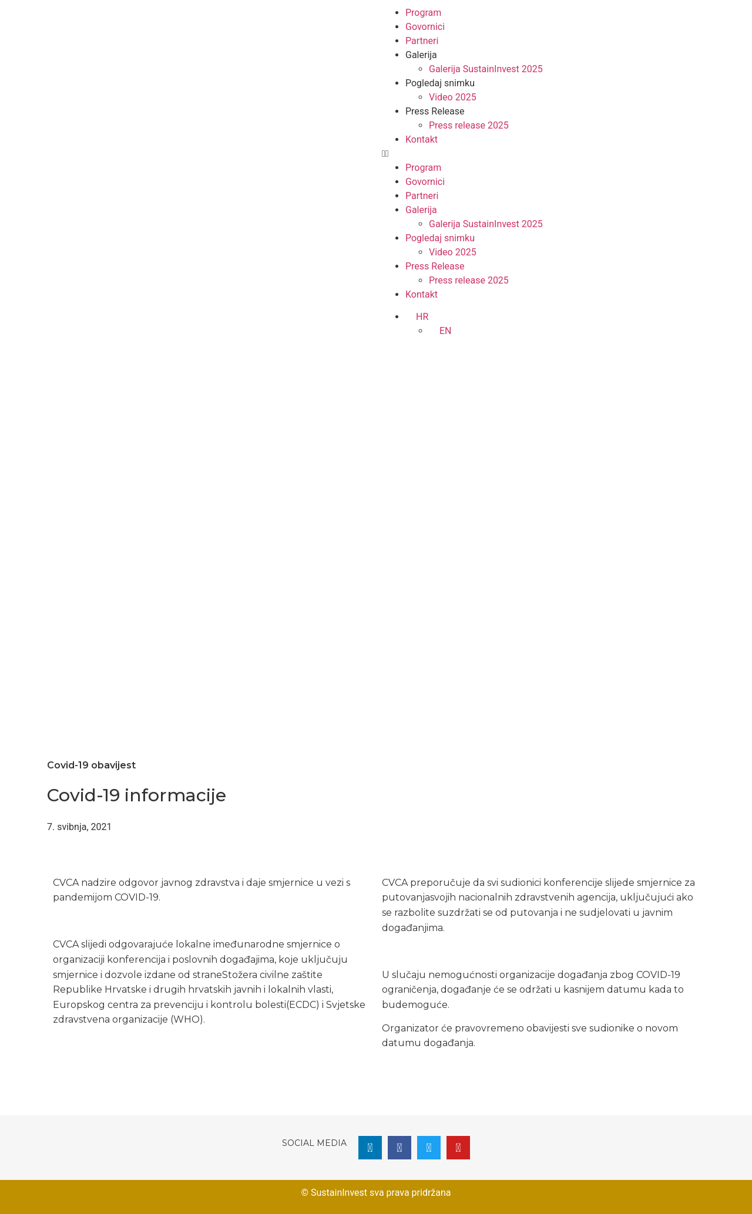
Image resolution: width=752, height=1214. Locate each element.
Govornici (425, 26)
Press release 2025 (469, 125)
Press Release (435, 111)
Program (423, 12)
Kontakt (421, 139)
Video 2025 (452, 97)
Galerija (421, 54)
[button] (543, 154)
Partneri (421, 40)
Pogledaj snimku (440, 83)
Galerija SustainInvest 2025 (486, 69)
